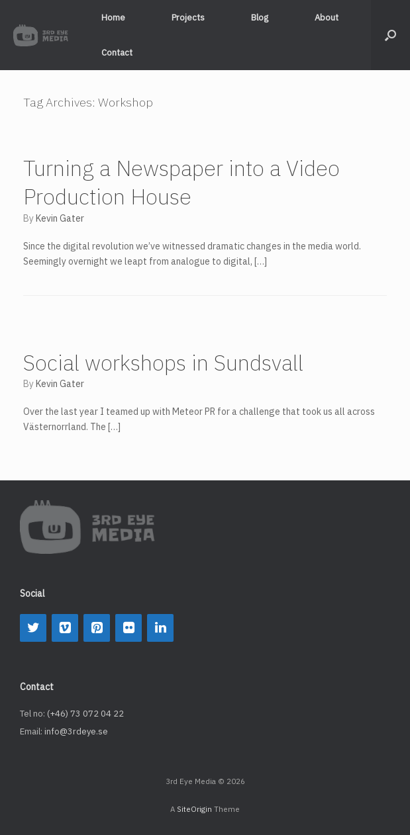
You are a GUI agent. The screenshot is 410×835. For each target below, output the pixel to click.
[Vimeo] (65, 628)
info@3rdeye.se (76, 731)
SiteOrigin (194, 809)
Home (113, 17)
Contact (116, 52)
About (326, 17)
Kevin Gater (60, 218)
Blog (259, 17)
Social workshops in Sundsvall (163, 362)
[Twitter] (33, 628)
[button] (390, 35)
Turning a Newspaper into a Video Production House (181, 182)
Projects (188, 17)
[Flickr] (128, 628)
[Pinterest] (96, 628)
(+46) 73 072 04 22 (85, 713)
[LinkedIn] (160, 628)
